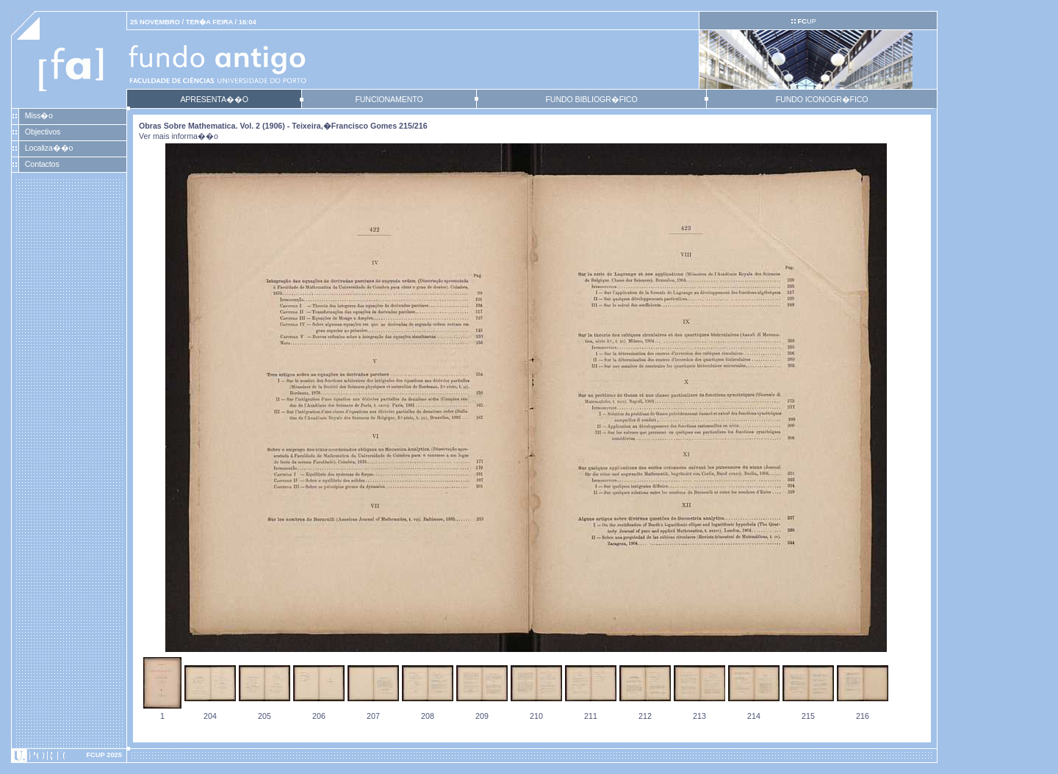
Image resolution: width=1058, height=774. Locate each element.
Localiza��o (49, 147)
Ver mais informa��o (178, 136)
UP (806, 21)
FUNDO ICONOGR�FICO (822, 99)
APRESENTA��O (214, 99)
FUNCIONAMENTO (388, 99)
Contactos (42, 164)
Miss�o (39, 115)
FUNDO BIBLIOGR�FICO (591, 99)
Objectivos (42, 131)
